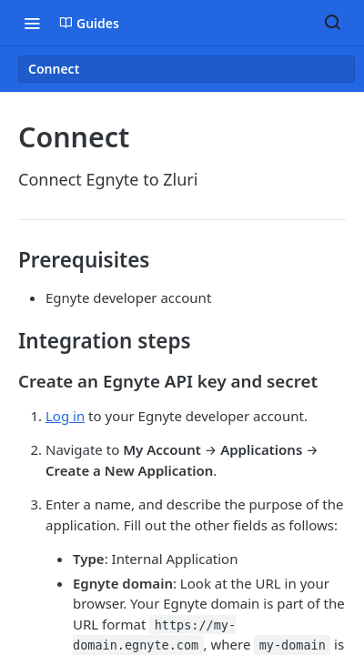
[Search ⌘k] (332, 22)
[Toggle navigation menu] (32, 22)
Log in (65, 416)
